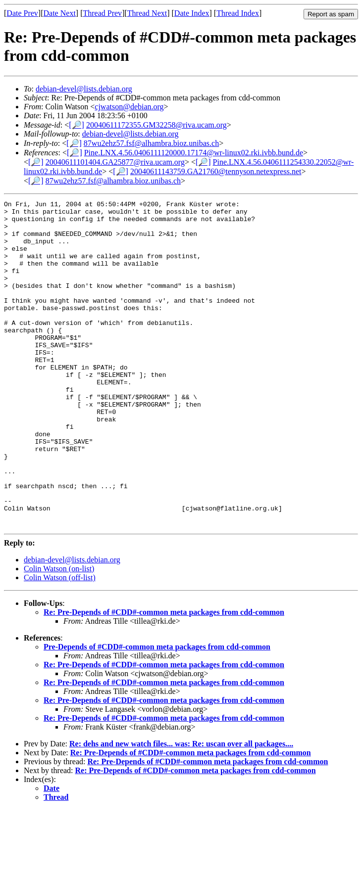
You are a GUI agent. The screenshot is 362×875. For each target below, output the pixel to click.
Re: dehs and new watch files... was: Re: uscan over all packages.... (181, 809)
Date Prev (22, 13)
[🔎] (76, 125)
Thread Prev (102, 13)
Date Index (191, 13)
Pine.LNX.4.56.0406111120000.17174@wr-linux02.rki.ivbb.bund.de (193, 152)
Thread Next (147, 13)
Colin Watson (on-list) (59, 634)
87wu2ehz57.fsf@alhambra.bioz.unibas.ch (151, 143)
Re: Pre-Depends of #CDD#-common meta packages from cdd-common (164, 677)
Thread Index (237, 13)
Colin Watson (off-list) (60, 643)
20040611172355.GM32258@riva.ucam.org (156, 125)
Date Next (60, 13)
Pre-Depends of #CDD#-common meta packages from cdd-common (157, 712)
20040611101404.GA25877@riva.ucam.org (115, 162)
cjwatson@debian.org (129, 106)
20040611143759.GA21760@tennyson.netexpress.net (216, 171)
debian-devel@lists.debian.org (84, 89)
